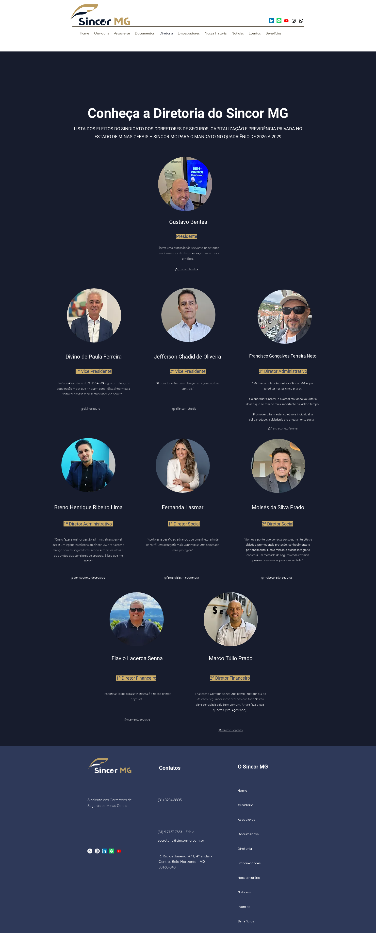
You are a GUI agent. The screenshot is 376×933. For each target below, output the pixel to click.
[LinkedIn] (271, 20)
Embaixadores (249, 863)
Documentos (248, 834)
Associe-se (246, 820)
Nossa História (249, 878)
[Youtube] (286, 20)
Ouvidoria (245, 805)
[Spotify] (279, 20)
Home (242, 790)
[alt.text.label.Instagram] (97, 851)
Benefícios (246, 921)
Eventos (244, 907)
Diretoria (245, 849)
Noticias (244, 892)
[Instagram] (293, 20)
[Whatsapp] (301, 20)
